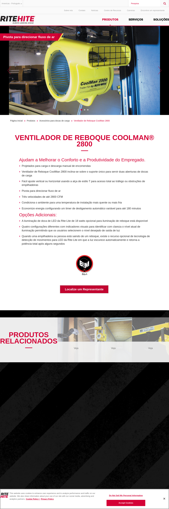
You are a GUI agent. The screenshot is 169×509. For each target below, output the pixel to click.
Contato (82, 10)
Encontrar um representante (153, 10)
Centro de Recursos (112, 10)
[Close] (164, 498)
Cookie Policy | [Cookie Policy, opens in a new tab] (33, 499)
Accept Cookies (126, 503)
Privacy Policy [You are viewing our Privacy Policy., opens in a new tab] (47, 499)
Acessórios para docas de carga (54, 121)
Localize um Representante (84, 289)
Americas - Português (12, 3)
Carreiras (131, 10)
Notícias (94, 10)
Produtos (110, 19)
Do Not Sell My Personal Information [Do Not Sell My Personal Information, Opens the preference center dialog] (126, 495)
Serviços (136, 19)
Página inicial (16, 121)
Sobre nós (68, 10)
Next (160, 70)
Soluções (161, 19)
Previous (9, 70)
